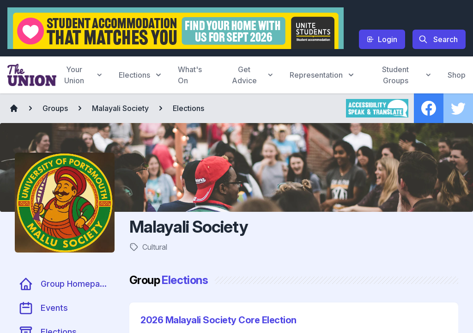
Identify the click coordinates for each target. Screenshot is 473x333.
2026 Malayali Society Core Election (218, 320)
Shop (457, 75)
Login (382, 39)
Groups (55, 108)
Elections (188, 108)
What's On (190, 75)
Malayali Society (120, 108)
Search (438, 39)
